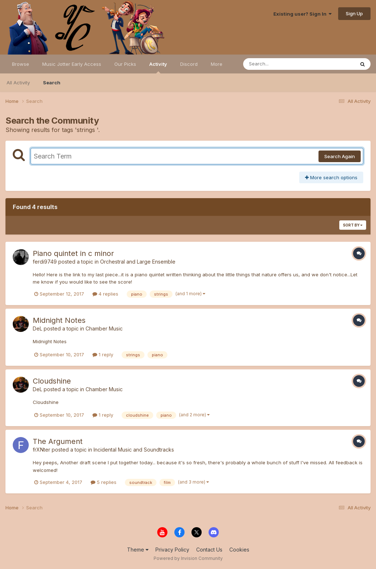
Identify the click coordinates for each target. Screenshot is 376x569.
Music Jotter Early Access (71, 64)
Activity (158, 67)
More (216, 64)
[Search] (279, 64)
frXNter (41, 449)
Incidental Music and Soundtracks (134, 449)
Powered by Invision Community (188, 558)
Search (51, 82)
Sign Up (354, 13)
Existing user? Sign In (302, 14)
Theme (138, 549)
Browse (20, 64)
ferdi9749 (45, 262)
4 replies (105, 294)
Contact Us (209, 549)
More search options (331, 177)
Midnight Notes (59, 320)
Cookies (239, 549)
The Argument (58, 441)
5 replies (103, 482)
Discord (189, 64)
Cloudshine (52, 381)
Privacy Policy (172, 549)
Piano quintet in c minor (73, 253)
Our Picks (125, 64)
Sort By (353, 225)
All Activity (18, 82)
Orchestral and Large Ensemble (137, 262)
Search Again (339, 156)
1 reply (102, 354)
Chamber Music (104, 328)
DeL (37, 328)
